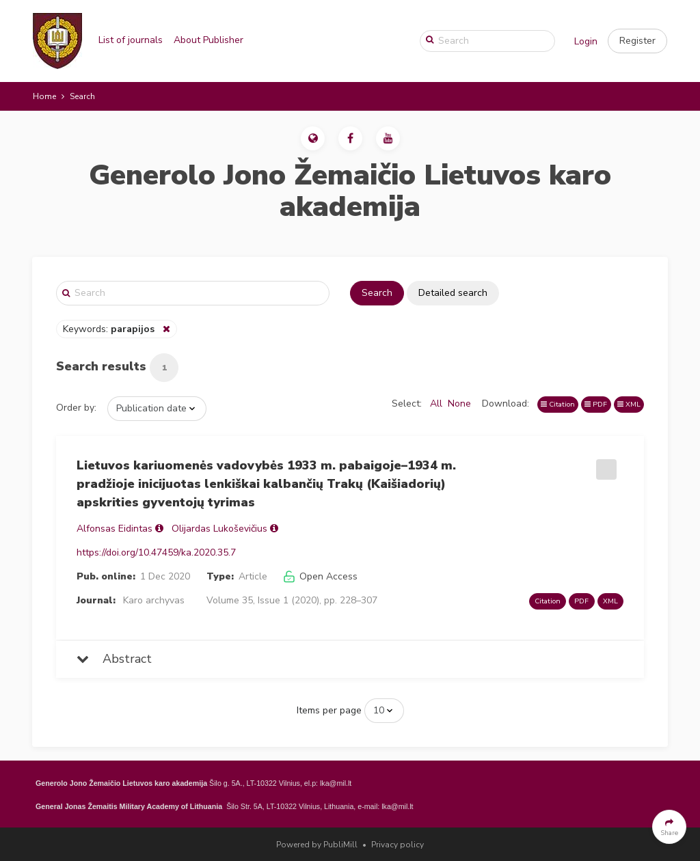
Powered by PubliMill (317, 844)
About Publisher (208, 39)
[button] (637, 41)
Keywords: (110, 329)
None (459, 403)
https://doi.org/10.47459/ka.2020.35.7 (156, 552)
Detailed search (452, 292)
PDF (595, 404)
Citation (558, 404)
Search (377, 292)
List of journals (130, 39)
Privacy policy (397, 844)
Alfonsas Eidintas (114, 528)
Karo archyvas (154, 600)
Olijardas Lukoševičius (219, 528)
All (436, 403)
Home (44, 96)
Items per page (329, 710)
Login (585, 41)
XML (629, 404)
